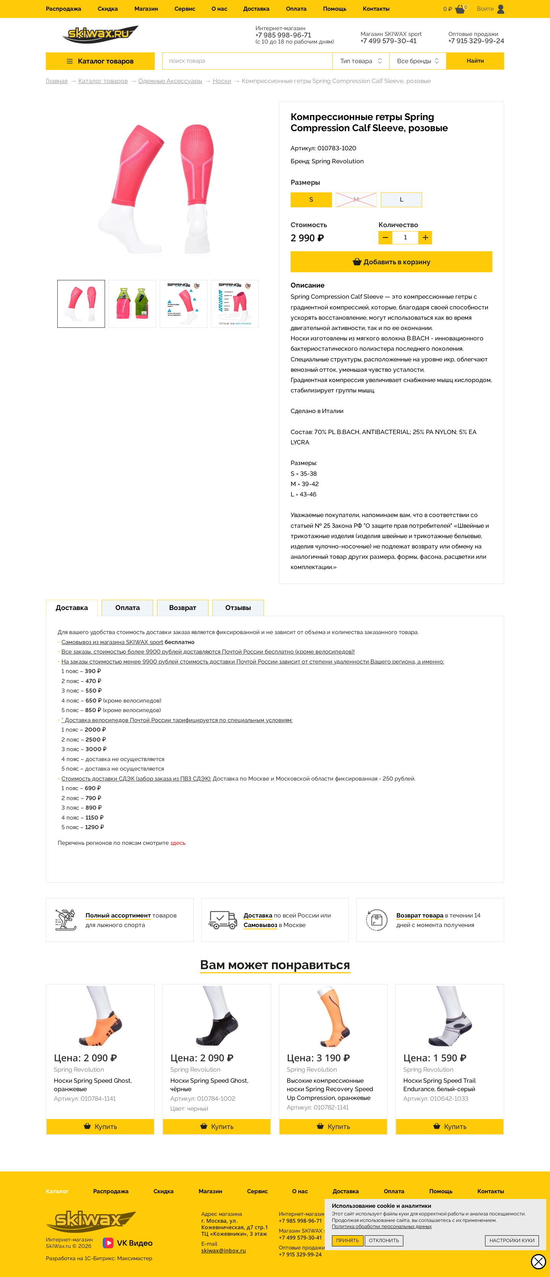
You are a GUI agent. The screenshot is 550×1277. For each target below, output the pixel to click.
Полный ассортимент (118, 915)
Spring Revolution (338, 161)
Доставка (256, 8)
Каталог (57, 1191)
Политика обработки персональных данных (382, 1226)
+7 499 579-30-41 (388, 41)
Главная (57, 81)
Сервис (185, 8)
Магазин (146, 8)
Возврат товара (419, 915)
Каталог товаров (103, 81)
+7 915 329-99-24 (476, 41)
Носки (222, 81)
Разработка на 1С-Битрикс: (99, 1258)
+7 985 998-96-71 (283, 35)
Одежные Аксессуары (170, 81)
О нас (219, 8)
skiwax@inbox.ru (223, 1250)
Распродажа (63, 8)
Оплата (296, 8)
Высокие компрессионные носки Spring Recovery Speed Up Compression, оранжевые (330, 1089)
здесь (177, 842)
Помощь (334, 8)
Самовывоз (260, 925)
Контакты (376, 8)
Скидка (108, 8)
